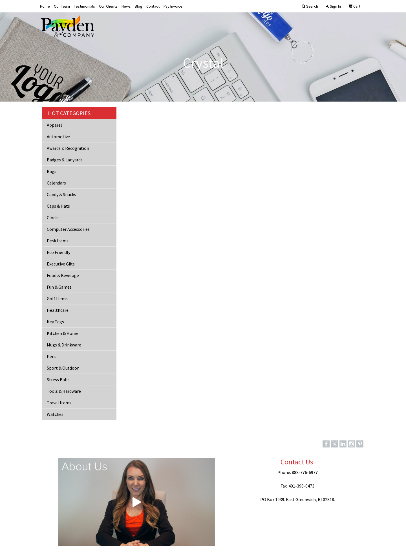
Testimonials (84, 6)
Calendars (56, 183)
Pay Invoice (173, 6)
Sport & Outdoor (63, 368)
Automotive (58, 136)
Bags (51, 171)
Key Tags (55, 321)
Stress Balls (58, 379)
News (126, 6)
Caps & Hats (58, 206)
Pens (51, 356)
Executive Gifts (61, 264)
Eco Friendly (58, 252)
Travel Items (59, 402)
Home (45, 6)
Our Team (62, 6)
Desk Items (58, 240)
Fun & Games (59, 287)
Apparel (54, 125)
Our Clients (108, 6)
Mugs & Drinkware (64, 345)
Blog (138, 6)
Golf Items (57, 298)
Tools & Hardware (64, 391)
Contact (153, 6)
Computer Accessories (68, 229)
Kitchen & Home (62, 333)
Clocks (53, 217)
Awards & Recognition (68, 148)
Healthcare (58, 310)
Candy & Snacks (61, 194)
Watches (55, 414)
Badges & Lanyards (65, 160)
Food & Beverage (63, 275)
